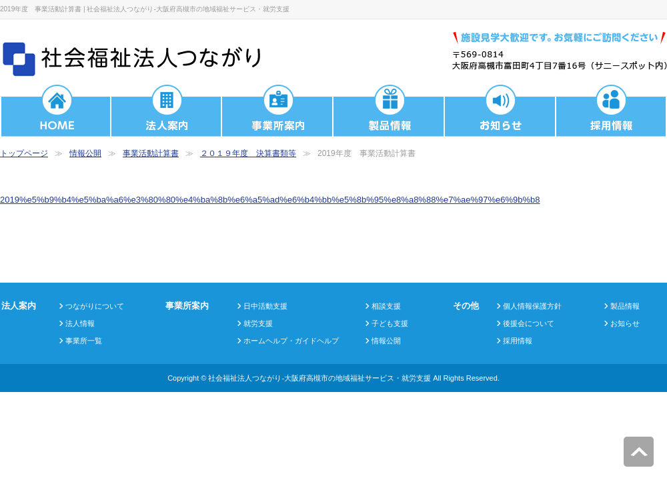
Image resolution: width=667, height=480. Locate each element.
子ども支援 (390, 323)
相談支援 (386, 306)
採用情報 (517, 341)
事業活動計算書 (151, 153)
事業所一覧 (83, 341)
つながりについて (94, 306)
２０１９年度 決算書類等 (248, 153)
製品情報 (625, 306)
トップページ (24, 153)
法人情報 (80, 323)
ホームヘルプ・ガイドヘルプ (291, 341)
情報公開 (85, 153)
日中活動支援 (265, 306)
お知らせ (625, 323)
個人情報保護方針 (532, 306)
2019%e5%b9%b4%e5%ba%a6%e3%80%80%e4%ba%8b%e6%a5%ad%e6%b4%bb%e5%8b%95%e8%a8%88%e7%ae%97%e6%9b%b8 (270, 200)
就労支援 (258, 323)
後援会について (528, 323)
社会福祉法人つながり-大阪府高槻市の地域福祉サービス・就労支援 (319, 378)
